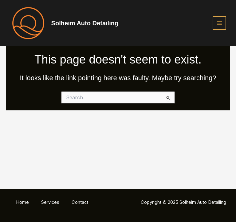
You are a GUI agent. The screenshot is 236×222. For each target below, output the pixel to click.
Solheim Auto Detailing (85, 23)
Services (50, 202)
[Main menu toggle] (219, 23)
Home (22, 202)
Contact (80, 202)
